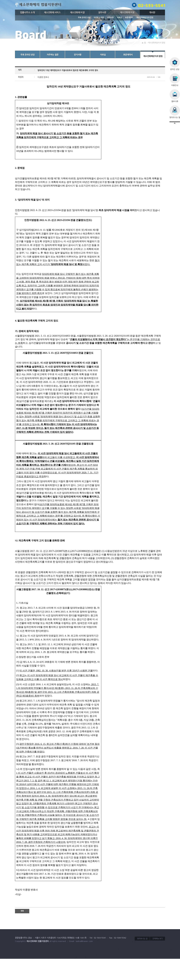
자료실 (119, 17)
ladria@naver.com (84, 941)
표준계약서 (129, 17)
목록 (22, 911)
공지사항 (110, 17)
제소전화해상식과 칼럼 (144, 17)
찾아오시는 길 (142, 939)
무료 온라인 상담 (84, 17)
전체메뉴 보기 (157, 939)
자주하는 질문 (99, 17)
